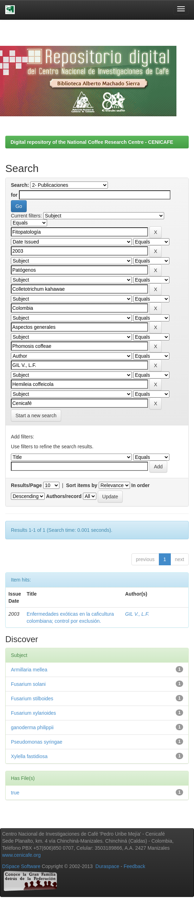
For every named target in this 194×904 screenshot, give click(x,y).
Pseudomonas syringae (36, 742)
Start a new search (36, 415)
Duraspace (107, 866)
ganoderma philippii (32, 727)
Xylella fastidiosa (29, 756)
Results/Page (26, 485)
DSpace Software (21, 866)
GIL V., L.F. (137, 614)
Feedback (134, 866)
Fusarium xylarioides (33, 713)
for (14, 195)
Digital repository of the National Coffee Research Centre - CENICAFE (92, 142)
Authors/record (64, 496)
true (15, 792)
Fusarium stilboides (32, 698)
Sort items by (81, 485)
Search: (20, 185)
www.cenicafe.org (21, 855)
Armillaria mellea (29, 669)
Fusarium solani (28, 684)
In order (140, 485)
